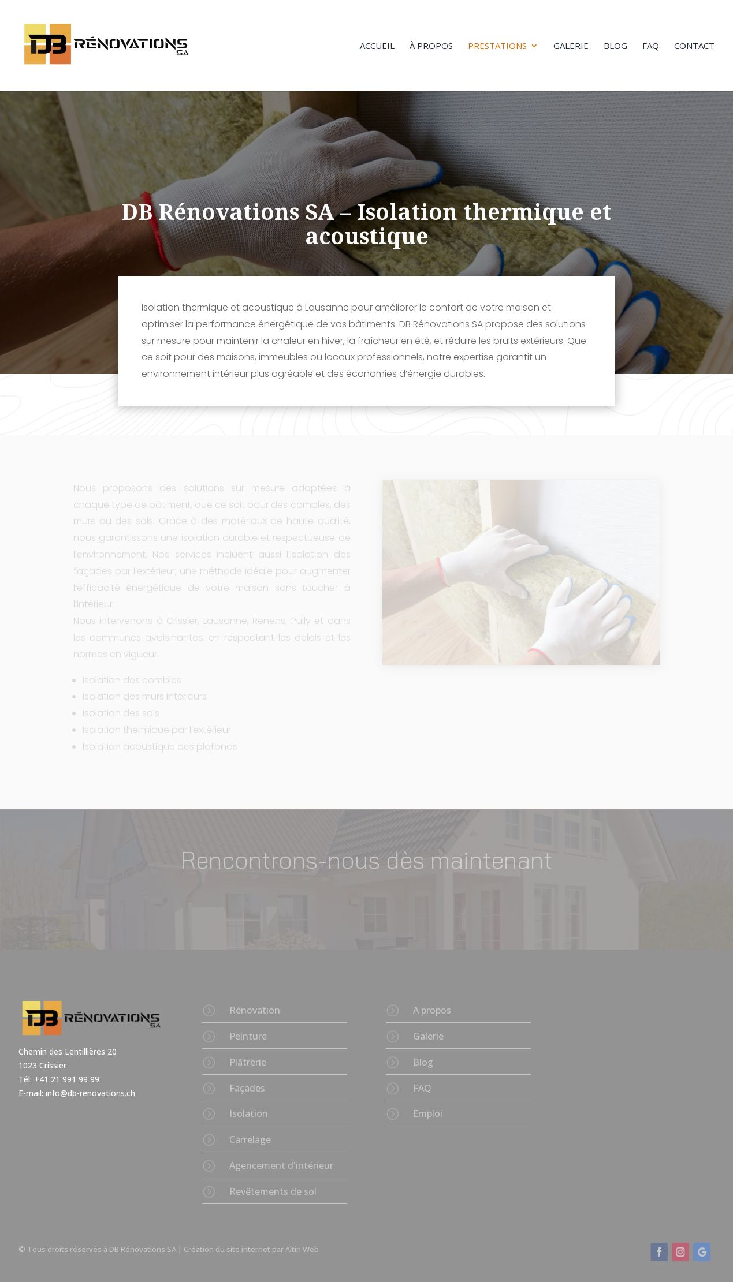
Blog (615, 46)
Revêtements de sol (273, 1191)
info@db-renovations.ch (90, 1092)
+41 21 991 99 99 (68, 1079)
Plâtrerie (247, 1062)
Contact (694, 46)
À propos (431, 46)
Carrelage (250, 1139)
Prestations (497, 46)
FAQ (650, 46)
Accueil (377, 46)
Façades (247, 1088)
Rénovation (254, 1010)
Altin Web (302, 1249)
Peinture (248, 1036)
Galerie (571, 46)
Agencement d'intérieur (281, 1165)
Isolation (248, 1113)
